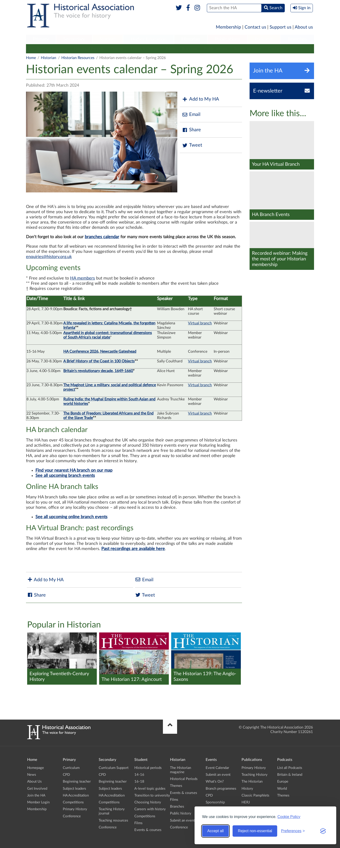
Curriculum (71, 768)
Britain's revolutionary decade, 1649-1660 (98, 371)
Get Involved (37, 788)
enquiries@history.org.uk (49, 257)
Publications (227, 39)
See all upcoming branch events (65, 476)
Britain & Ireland (289, 774)
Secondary (74, 39)
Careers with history (150, 809)
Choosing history (147, 802)
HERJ (246, 802)
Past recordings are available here (133, 549)
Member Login (38, 802)
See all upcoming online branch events (71, 517)
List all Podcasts (289, 768)
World (282, 788)
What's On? (215, 781)
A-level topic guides (150, 788)
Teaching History (255, 774)
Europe (282, 781)
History (247, 788)
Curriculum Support (113, 768)
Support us (280, 27)
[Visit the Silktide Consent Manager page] (323, 831)
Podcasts (264, 39)
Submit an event (247, 49)
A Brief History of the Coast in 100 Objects (99, 361)
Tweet (192, 145)
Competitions (73, 802)
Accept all (215, 831)
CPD (66, 774)
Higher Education (148, 39)
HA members (82, 278)
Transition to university (152, 795)
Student (107, 39)
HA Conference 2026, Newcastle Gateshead (99, 351)
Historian (190, 39)
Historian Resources (77, 58)
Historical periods (148, 768)
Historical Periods (89, 49)
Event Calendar (217, 768)
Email (191, 114)
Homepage (35, 768)
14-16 (139, 774)
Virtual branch (200, 323)
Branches (297, 39)
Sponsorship (215, 802)
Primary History (75, 809)
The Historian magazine (47, 49)
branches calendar (102, 237)
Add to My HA (200, 99)
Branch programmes (221, 788)
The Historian (252, 781)
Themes (117, 49)
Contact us (255, 27)
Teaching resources (113, 820)
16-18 (139, 781)
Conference (278, 49)
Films (170, 49)
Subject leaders (74, 788)
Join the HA (36, 795)
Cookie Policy (288, 817)
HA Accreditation (76, 795)
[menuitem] (41, 39)
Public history (215, 49)
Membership (228, 27)
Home (31, 58)
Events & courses (145, 49)
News (31, 774)
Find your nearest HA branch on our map (73, 470)
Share (191, 129)
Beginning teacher (77, 781)
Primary (41, 39)
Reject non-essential (255, 831)
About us (304, 27)
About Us (34, 781)
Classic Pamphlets (255, 795)
